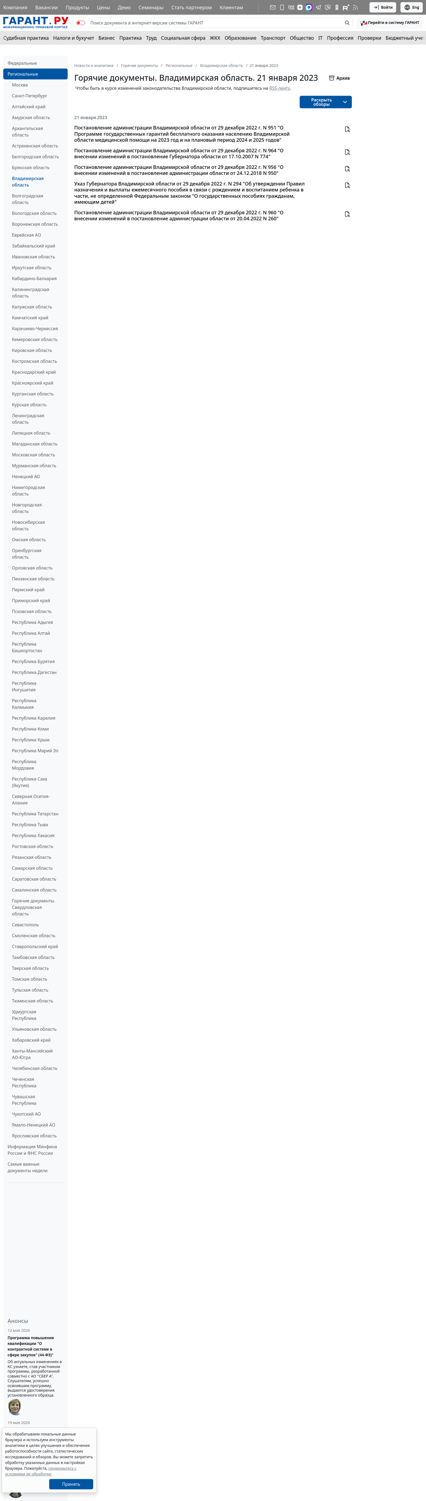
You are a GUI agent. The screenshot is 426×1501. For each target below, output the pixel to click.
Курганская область (33, 394)
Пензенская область (33, 579)
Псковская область (32, 611)
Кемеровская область (35, 339)
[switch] (80, 23)
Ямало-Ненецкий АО (33, 1125)
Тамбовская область (33, 957)
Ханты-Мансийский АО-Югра (32, 1054)
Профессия (340, 38)
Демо (124, 7)
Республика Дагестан (34, 672)
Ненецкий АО (26, 476)
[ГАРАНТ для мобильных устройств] (282, 7)
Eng (411, 7)
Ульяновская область (34, 1029)
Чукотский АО (26, 1114)
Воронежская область (35, 224)
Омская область (29, 540)
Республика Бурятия (33, 661)
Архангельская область (27, 131)
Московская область (33, 455)
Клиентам (231, 7)
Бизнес (106, 38)
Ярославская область (34, 1136)
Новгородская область (27, 508)
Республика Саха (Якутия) (29, 782)
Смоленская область (33, 936)
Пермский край (28, 590)
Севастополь (25, 925)
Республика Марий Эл (35, 751)
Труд (151, 38)
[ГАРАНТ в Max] (308, 7)
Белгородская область (35, 157)
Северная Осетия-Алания (31, 799)
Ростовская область (32, 846)
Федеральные (22, 63)
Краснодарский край (34, 372)
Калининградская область (30, 292)
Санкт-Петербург (29, 96)
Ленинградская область (28, 419)
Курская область (29, 405)
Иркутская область (32, 268)
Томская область (29, 979)
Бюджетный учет (405, 38)
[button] (390, 23)
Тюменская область (32, 1001)
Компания (15, 7)
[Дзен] (300, 7)
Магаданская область (35, 444)
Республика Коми (30, 729)
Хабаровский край (31, 1040)
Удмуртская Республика (24, 1015)
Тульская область (30, 990)
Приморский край (31, 601)
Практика (130, 38)
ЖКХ (215, 38)
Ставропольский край (35, 946)
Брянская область (30, 168)
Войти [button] (383, 7)
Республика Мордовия (24, 765)
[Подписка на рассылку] (273, 7)
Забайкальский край (33, 246)
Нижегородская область (28, 490)
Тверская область (30, 968)
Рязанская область (31, 857)
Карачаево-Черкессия (35, 329)
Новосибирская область (28, 525)
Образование (240, 38)
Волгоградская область (27, 199)
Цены (103, 7)
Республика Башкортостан (27, 647)
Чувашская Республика (24, 1100)
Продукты (77, 7)
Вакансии (46, 7)
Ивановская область (33, 257)
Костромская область (34, 361)
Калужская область (32, 307)
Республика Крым (30, 740)
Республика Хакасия (33, 835)
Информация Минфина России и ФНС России (32, 1150)
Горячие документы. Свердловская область (33, 907)
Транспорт (273, 38)
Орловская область (32, 568)
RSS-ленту (280, 88)
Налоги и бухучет (73, 38)
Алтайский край (28, 107)
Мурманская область (34, 466)
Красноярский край (32, 383)
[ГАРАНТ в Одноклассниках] (337, 7)
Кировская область (32, 350)
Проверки (369, 38)
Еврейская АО (26, 235)
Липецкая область (31, 433)
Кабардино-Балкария (34, 278)
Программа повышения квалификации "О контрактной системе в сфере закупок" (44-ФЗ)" (31, 1346)
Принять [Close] (71, 1484)
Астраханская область (35, 146)
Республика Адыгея (32, 622)
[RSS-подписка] (355, 7)
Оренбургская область (27, 553)
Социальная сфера (183, 38)
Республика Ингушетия (24, 686)
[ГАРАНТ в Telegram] (318, 7)
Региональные (23, 74)
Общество (302, 38)
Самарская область (32, 868)
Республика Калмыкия (24, 704)
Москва (20, 85)
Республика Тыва (30, 825)
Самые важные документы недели (28, 1167)
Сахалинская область (34, 890)
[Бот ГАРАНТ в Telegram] (327, 7)
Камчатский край (30, 318)
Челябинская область (34, 1068)
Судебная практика (26, 38)
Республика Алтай (31, 633)
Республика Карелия (33, 718)
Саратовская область (34, 879)
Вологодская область (34, 213)
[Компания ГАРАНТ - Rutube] (346, 7)
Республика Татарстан (35, 814)
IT (320, 38)
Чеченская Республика (24, 1082)
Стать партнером (191, 7)
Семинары (151, 7)
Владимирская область (28, 181)
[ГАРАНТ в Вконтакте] (291, 7)
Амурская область (31, 117)
